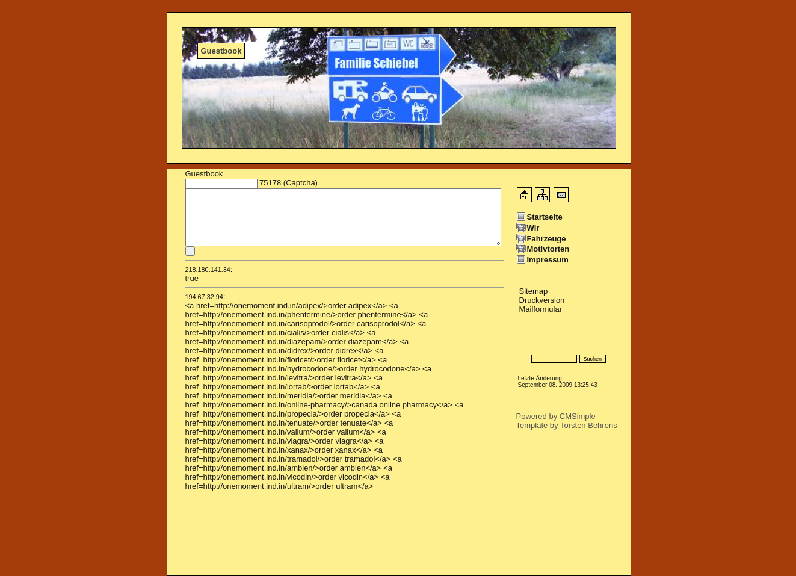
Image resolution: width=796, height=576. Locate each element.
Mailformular (541, 309)
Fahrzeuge (546, 238)
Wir (533, 227)
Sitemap (533, 291)
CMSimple (578, 416)
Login (526, 341)
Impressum (548, 259)
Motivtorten (548, 248)
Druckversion (542, 300)
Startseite (545, 216)
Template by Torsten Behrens (566, 425)
